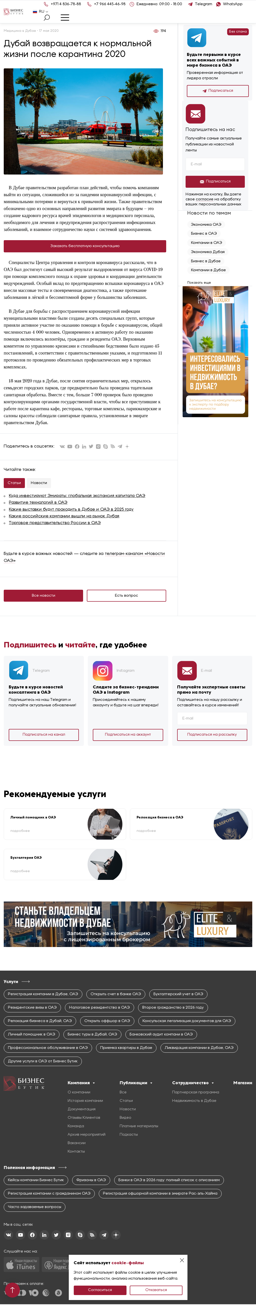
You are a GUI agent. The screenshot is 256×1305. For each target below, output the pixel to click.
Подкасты (129, 1135)
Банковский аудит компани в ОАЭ (161, 1035)
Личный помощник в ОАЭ (31, 1035)
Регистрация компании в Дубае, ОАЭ (43, 995)
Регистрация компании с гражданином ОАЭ (49, 1194)
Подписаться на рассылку (212, 735)
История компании (85, 1101)
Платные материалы (139, 1127)
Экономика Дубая (208, 251)
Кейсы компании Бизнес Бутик (36, 1181)
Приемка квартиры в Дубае (126, 1048)
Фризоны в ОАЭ (91, 1181)
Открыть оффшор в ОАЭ (107, 1022)
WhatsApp (233, 4)
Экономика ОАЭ (206, 224)
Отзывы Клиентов (84, 1118)
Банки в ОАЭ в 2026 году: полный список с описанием (169, 1181)
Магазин (242, 1083)
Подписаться (218, 91)
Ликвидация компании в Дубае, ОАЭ (199, 1048)
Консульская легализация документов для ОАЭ (187, 1022)
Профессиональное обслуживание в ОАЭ (48, 1048)
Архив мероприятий (86, 1135)
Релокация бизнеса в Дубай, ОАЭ (40, 1022)
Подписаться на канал (44, 735)
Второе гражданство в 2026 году (173, 1008)
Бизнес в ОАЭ (204, 233)
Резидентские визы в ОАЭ (32, 1008)
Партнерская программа (195, 1093)
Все (123, 1093)
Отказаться (156, 1290)
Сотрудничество (193, 1083)
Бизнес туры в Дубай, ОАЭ (92, 1035)
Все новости (43, 596)
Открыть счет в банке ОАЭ (116, 995)
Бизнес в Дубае (206, 260)
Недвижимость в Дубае (194, 1101)
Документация (82, 1110)
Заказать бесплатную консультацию (85, 246)
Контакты (76, 1152)
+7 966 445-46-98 (110, 4)
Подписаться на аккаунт (128, 735)
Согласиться (100, 1290)
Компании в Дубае (208, 269)
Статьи (14, 483)
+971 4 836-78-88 (66, 4)
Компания (81, 1083)
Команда (76, 1127)
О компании (79, 1093)
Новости (39, 483)
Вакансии (77, 1144)
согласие (204, 199)
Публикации (136, 1083)
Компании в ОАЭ (206, 242)
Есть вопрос (126, 596)
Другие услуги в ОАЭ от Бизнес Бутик (43, 1062)
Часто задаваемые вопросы (34, 1208)
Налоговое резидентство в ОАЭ (99, 1008)
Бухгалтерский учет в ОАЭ (178, 995)
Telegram (203, 4)
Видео (125, 1118)
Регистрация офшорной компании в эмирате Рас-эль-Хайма (160, 1194)
